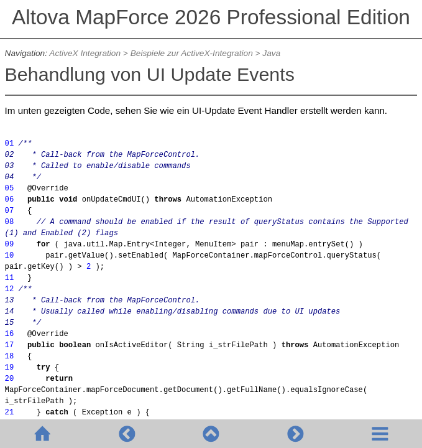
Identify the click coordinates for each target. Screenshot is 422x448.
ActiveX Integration (85, 53)
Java (271, 53)
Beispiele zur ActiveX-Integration (192, 53)
